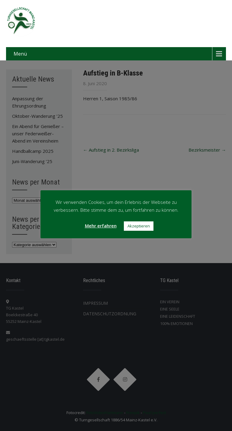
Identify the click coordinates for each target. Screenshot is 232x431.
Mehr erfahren (101, 226)
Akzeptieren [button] (138, 226)
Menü (20, 53)
